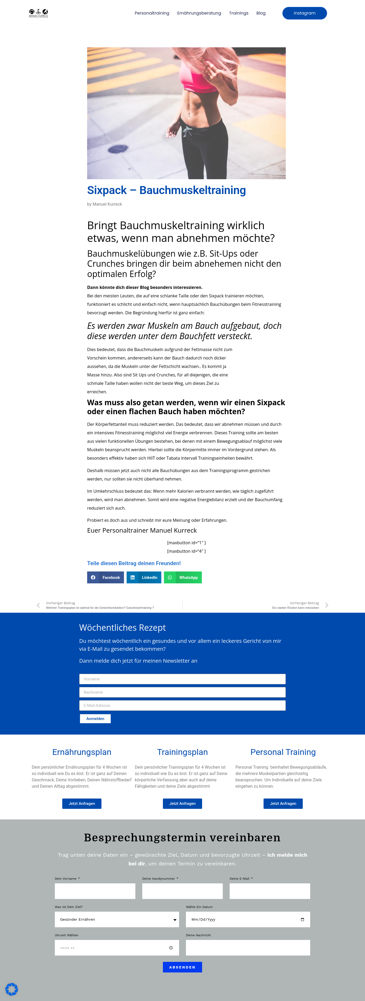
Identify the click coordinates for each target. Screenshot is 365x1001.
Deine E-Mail (240, 878)
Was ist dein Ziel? (69, 907)
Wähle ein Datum (199, 907)
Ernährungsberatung (199, 13)
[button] (105, 577)
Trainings (238, 13)
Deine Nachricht (198, 935)
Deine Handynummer (159, 878)
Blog (261, 13)
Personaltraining (152, 13)
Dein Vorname (66, 878)
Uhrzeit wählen (66, 935)
